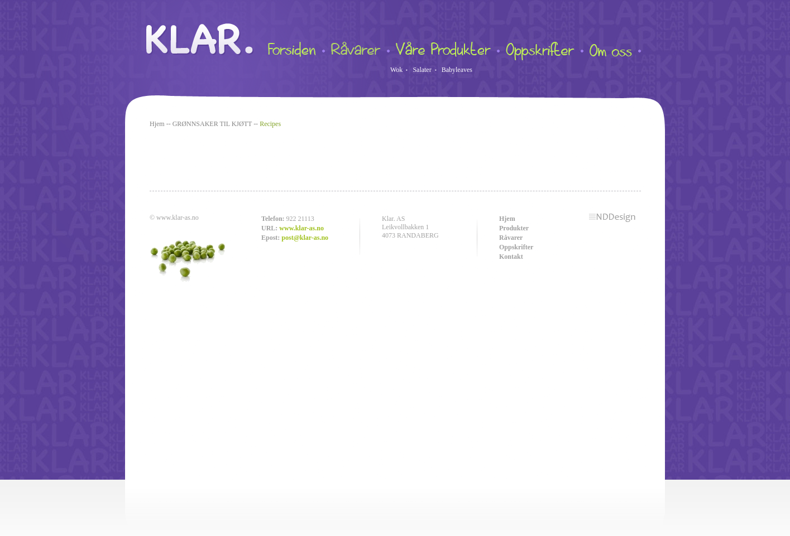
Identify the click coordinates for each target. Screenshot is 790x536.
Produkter (514, 228)
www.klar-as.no (301, 228)
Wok (396, 70)
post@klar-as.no (304, 238)
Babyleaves (457, 70)
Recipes (270, 124)
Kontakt (511, 256)
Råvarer (511, 238)
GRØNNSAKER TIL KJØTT (212, 124)
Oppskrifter (516, 247)
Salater (422, 70)
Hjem (157, 124)
